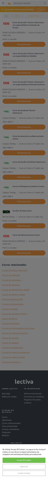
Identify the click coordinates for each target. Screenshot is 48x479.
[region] (24, 461)
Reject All (24, 467)
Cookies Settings (24, 473)
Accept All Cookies (24, 460)
